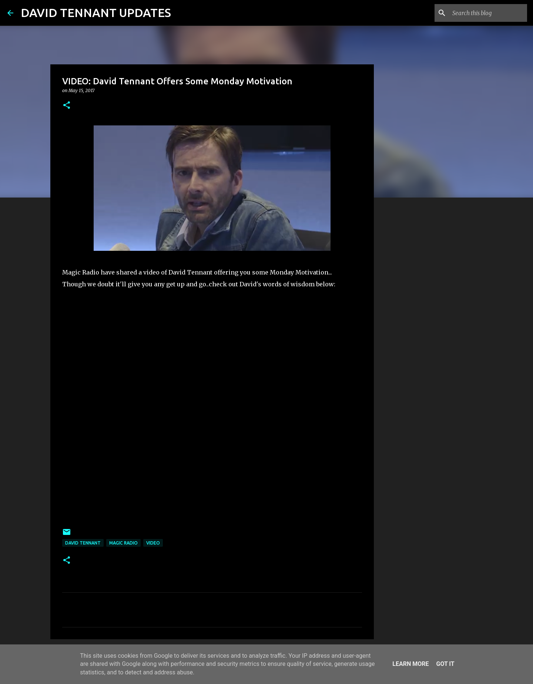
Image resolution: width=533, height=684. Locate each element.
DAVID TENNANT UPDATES (96, 12)
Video (153, 542)
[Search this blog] (488, 13)
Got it (445, 663)
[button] (66, 106)
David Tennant (83, 542)
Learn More (410, 663)
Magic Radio (123, 542)
